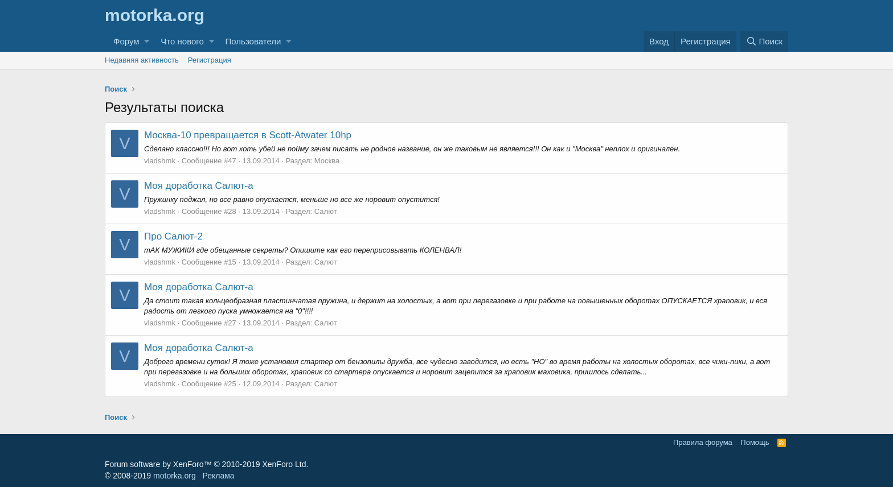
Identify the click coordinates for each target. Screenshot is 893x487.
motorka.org (174, 475)
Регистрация (209, 60)
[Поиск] (764, 41)
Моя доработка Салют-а (198, 185)
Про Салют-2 (173, 236)
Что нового (182, 41)
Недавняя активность (142, 60)
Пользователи (253, 41)
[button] (146, 41)
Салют (325, 211)
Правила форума (702, 442)
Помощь (754, 442)
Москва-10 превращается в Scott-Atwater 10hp (247, 135)
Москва (326, 160)
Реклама (218, 475)
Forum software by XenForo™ (206, 464)
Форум (126, 41)
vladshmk (159, 160)
